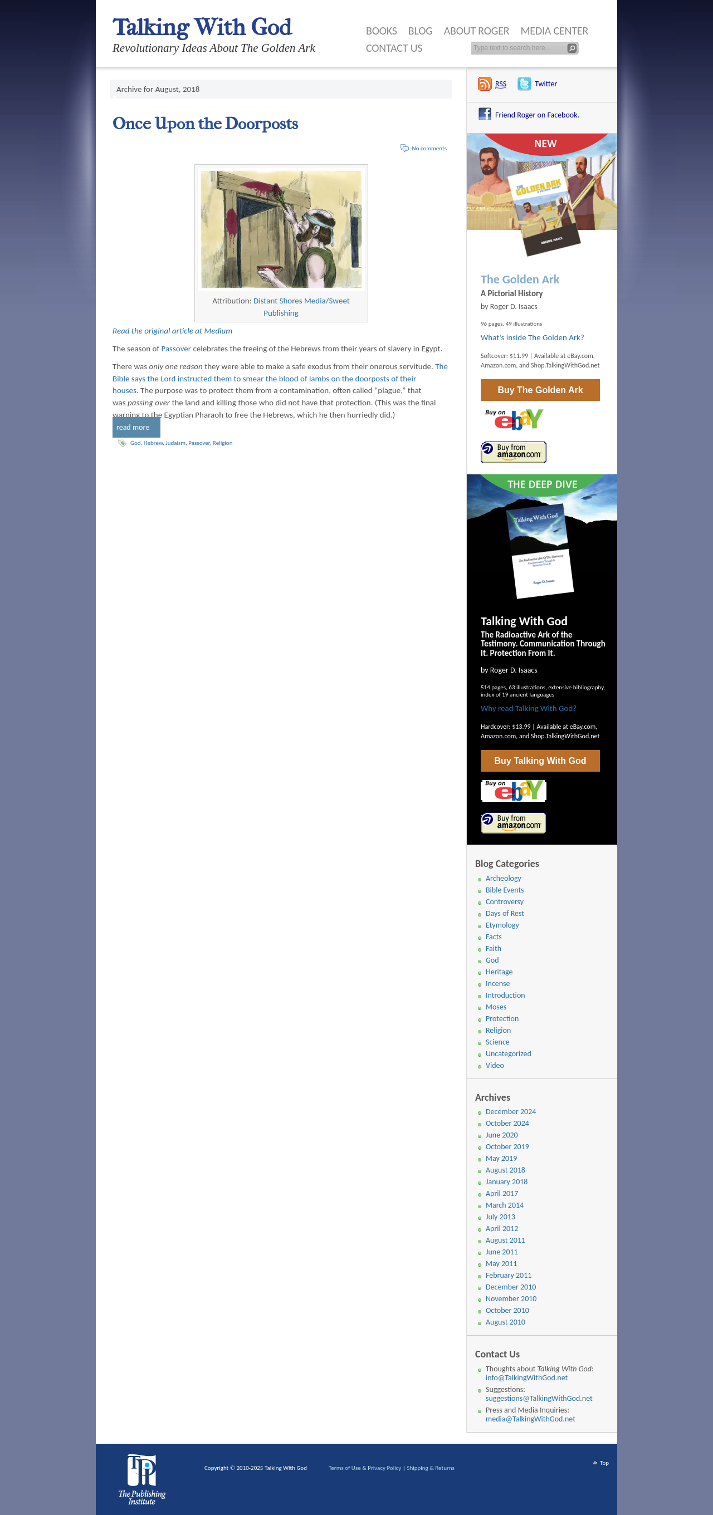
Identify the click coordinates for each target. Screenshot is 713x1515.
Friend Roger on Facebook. (537, 115)
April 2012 (502, 1228)
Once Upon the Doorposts (205, 124)
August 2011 (505, 1240)
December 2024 (511, 1111)
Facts (494, 937)
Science (498, 1042)
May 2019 (501, 1158)
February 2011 (508, 1275)
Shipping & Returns (430, 1468)
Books (381, 30)
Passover (177, 349)
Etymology (502, 925)
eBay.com (580, 356)
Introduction (505, 995)
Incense (498, 983)
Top (604, 1463)
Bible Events (505, 890)
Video (495, 1065)
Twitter (546, 84)
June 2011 (502, 1252)
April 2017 (502, 1193)
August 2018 (505, 1170)
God (135, 443)
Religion (223, 443)
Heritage (499, 972)
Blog (420, 30)
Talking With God (202, 27)
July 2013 (500, 1217)
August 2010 (505, 1322)
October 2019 (507, 1146)
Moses (496, 1007)
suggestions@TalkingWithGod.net (539, 1398)
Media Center (554, 30)
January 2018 (507, 1181)
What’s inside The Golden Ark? (532, 337)
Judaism (175, 443)
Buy (540, 390)
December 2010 (511, 1287)
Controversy (505, 901)
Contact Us (394, 48)
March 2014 (505, 1205)
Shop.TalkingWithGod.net (565, 365)
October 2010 (507, 1310)
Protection (502, 1018)
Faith (493, 948)
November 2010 (511, 1298)
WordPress (144, 1482)
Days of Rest (505, 913)
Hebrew (153, 443)
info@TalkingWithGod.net (527, 1377)
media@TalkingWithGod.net (530, 1419)
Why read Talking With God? (529, 708)
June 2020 (502, 1135)
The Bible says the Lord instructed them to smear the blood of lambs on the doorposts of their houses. (280, 378)
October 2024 (507, 1123)
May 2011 (501, 1263)
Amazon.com (498, 365)
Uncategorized (508, 1053)
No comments (429, 148)
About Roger (477, 30)
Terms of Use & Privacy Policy (365, 1468)
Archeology (503, 878)
